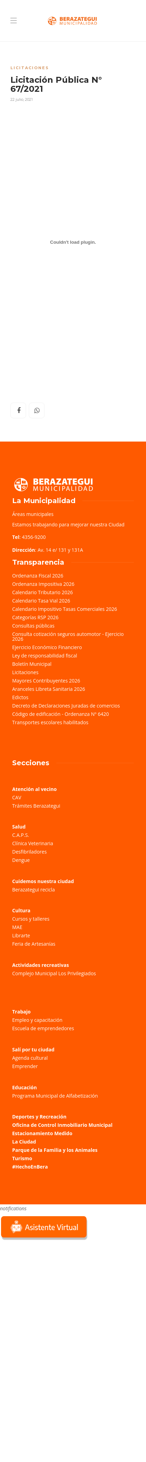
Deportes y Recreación (39, 1116)
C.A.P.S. (20, 835)
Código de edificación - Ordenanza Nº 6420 (60, 714)
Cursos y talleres (30, 918)
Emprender (25, 1066)
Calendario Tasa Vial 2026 (41, 600)
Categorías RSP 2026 (35, 617)
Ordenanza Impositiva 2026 (43, 584)
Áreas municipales (33, 514)
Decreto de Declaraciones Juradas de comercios (66, 705)
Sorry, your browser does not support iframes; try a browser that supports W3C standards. (52, 1291)
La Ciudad (24, 1141)
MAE (17, 927)
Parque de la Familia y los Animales (54, 1150)
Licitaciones (29, 67)
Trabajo (21, 1011)
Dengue (21, 860)
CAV (16, 797)
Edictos (20, 697)
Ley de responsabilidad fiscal (44, 655)
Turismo (22, 1158)
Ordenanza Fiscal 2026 (37, 575)
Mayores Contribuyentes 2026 (46, 680)
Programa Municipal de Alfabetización (55, 1095)
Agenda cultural (30, 1058)
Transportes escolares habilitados (50, 722)
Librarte (21, 935)
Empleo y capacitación (37, 1020)
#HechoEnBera (30, 1166)
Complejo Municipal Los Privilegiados (54, 973)
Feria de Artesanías (33, 943)
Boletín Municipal (31, 664)
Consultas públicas (33, 625)
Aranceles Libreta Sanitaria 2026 (48, 689)
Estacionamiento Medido (42, 1133)
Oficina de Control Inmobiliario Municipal (62, 1125)
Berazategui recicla (33, 889)
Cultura (21, 910)
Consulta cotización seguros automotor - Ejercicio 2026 (68, 636)
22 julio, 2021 (21, 99)
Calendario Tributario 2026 (42, 592)
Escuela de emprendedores (43, 1028)
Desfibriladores (29, 851)
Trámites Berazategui (36, 805)
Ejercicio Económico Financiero (47, 647)
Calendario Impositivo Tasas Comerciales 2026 (64, 609)
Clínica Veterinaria (32, 843)
